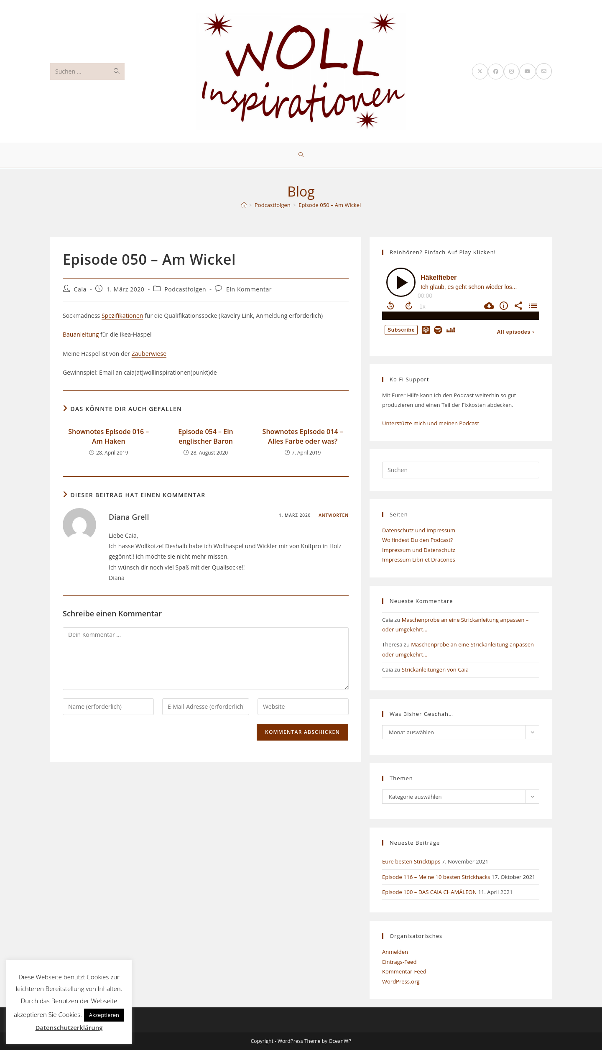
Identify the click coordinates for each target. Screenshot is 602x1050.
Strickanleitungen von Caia (435, 669)
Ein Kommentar (249, 289)
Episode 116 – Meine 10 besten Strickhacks (436, 877)
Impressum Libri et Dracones (418, 559)
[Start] (244, 205)
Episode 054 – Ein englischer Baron (205, 436)
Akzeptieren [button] (104, 1015)
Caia (80, 289)
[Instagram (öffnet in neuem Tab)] (511, 71)
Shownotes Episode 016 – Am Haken (108, 436)
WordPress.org (401, 981)
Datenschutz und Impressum (418, 530)
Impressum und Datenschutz (418, 550)
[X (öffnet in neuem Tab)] (480, 71)
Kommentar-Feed (404, 971)
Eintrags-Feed (399, 962)
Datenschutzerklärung (68, 1027)
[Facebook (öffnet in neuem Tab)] (496, 71)
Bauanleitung (81, 334)
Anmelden (395, 951)
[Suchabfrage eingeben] (460, 470)
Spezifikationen (122, 315)
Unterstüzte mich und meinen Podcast (430, 423)
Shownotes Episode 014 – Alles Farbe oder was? (303, 436)
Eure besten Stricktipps (411, 861)
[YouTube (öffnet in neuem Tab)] (527, 71)
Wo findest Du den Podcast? (417, 540)
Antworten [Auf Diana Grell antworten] (334, 515)
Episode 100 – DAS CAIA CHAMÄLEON (429, 892)
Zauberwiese (149, 354)
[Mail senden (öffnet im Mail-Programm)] (544, 71)
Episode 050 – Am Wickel (329, 205)
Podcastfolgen (185, 289)
